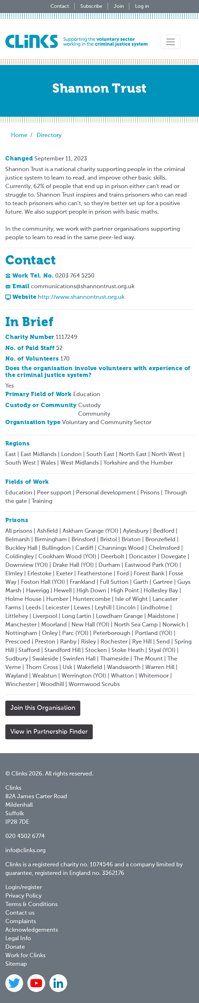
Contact (59, 6)
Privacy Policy (23, 896)
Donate (15, 947)
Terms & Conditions (31, 905)
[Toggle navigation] (171, 42)
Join (119, 6)
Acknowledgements (31, 930)
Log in (142, 6)
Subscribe (91, 6)
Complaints (20, 922)
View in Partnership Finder (49, 732)
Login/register (23, 887)
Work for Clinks (25, 956)
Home (19, 135)
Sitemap (16, 964)
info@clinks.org (25, 851)
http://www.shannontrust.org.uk (81, 297)
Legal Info (18, 939)
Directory (49, 135)
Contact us (19, 913)
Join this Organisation (42, 708)
